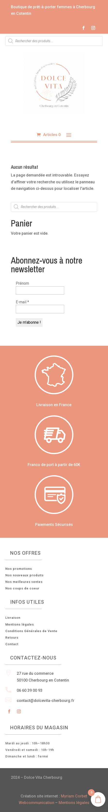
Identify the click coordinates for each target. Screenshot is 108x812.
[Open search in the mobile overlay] (53, 41)
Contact (11, 644)
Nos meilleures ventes (24, 582)
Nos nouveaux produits (24, 575)
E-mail (22, 302)
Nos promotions (18, 569)
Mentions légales (19, 624)
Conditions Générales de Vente (31, 631)
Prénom (22, 283)
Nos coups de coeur (22, 588)
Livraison (12, 617)
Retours (11, 637)
